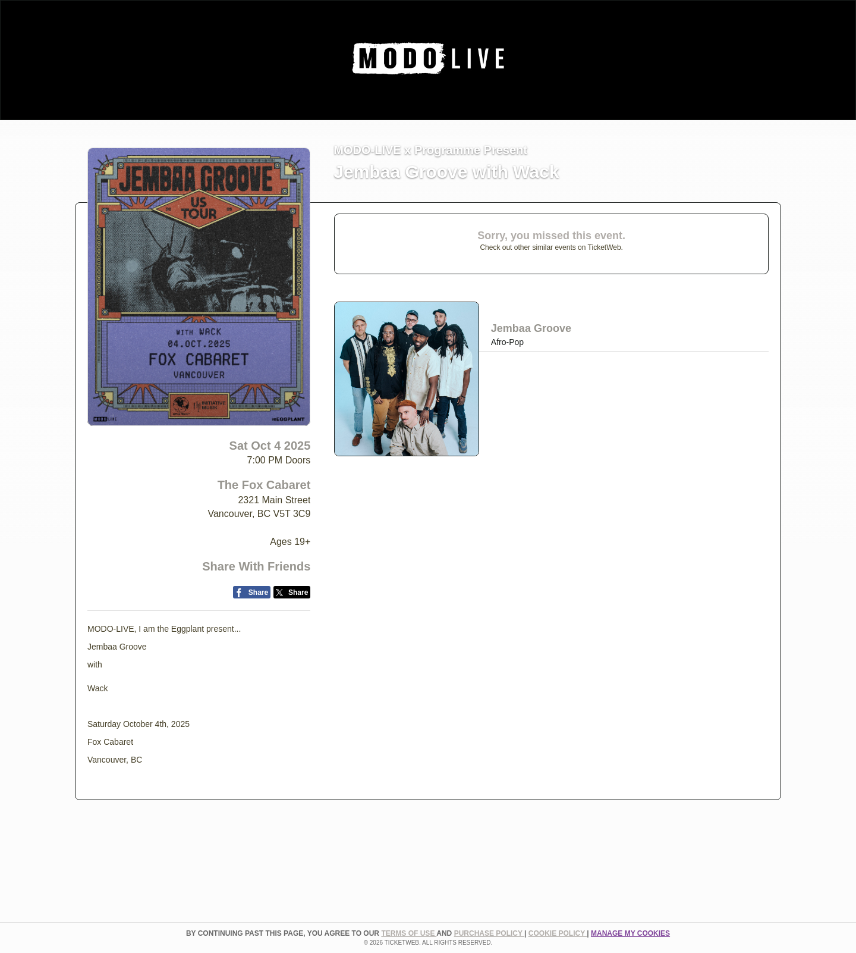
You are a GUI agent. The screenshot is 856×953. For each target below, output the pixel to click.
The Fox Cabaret (264, 484)
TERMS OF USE (408, 933)
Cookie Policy (557, 933)
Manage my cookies (630, 933)
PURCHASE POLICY (489, 933)
